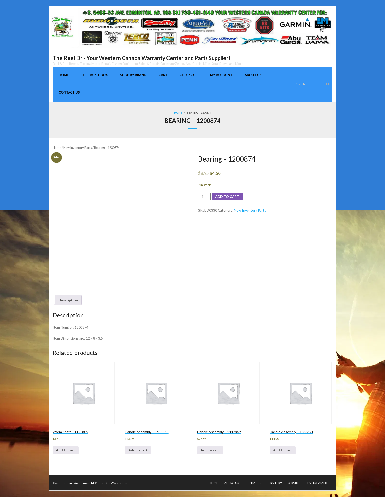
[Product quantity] (204, 196)
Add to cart (227, 196)
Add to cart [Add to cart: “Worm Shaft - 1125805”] (65, 450)
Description (68, 300)
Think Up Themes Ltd (80, 483)
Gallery (276, 483)
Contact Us (254, 483)
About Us (231, 483)
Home (178, 112)
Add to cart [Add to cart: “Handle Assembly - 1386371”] (282, 450)
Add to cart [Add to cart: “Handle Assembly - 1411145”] (138, 450)
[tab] (68, 300)
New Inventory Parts (77, 148)
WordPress (118, 483)
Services (294, 483)
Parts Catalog (318, 483)
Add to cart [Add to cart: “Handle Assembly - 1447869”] (210, 450)
